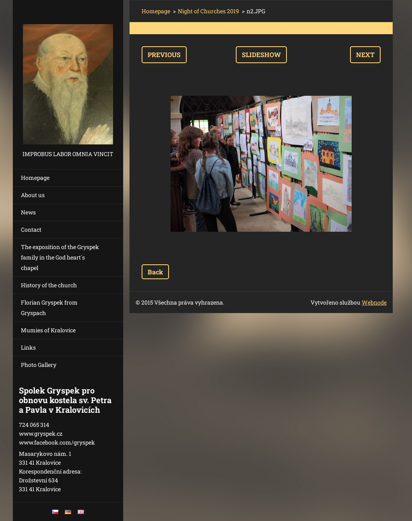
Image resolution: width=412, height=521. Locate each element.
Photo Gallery (38, 365)
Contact (31, 229)
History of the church (49, 285)
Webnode (374, 302)
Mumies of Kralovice (48, 330)
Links (28, 347)
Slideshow (261, 54)
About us (33, 195)
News (28, 212)
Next (365, 54)
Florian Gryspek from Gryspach (49, 308)
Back (155, 272)
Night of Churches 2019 (208, 11)
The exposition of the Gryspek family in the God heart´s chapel (60, 257)
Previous (164, 54)
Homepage (35, 177)
